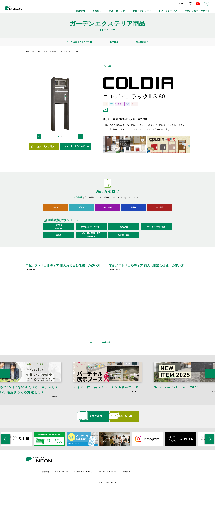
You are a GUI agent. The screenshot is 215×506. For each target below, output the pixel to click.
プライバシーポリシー (132, 485)
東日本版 (159, 222)
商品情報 (114, 42)
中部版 (56, 222)
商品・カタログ (140, 9)
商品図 (59, 249)
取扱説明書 (124, 241)
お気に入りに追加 (45, 161)
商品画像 (58, 241)
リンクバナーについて (108, 485)
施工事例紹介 (142, 42)
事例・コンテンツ (179, 9)
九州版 (133, 222)
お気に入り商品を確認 (74, 161)
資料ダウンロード (159, 9)
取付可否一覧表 (123, 249)
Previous (39, 151)
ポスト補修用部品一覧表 (91, 249)
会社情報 (110, 9)
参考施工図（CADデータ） (91, 241)
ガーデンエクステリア (39, 51)
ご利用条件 (152, 485)
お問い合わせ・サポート (201, 9)
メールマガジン (86, 485)
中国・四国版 (107, 222)
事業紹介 (123, 9)
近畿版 (82, 222)
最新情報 (70, 485)
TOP (27, 51)
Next (80, 151)
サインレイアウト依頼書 (156, 241)
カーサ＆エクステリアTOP (79, 42)
